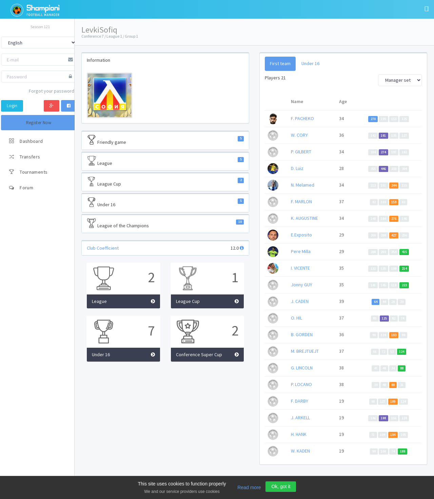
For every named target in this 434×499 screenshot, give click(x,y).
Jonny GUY (301, 285)
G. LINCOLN (302, 368)
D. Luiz (297, 168)
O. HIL (296, 318)
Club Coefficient (103, 248)
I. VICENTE (300, 268)
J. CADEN (300, 301)
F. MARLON (301, 201)
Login (12, 106)
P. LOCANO (301, 384)
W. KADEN (300, 451)
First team (280, 63)
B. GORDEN (302, 334)
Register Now (39, 123)
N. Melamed (302, 185)
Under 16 (165, 202)
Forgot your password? (52, 91)
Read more (249, 487)
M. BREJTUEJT (305, 351)
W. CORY (299, 135)
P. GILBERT (301, 152)
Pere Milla (301, 251)
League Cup (165, 182)
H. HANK (299, 434)
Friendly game (165, 140)
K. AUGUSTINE (304, 218)
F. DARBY (299, 401)
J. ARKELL (300, 418)
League (165, 161)
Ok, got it (280, 486)
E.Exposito (301, 235)
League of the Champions (165, 223)
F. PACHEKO (302, 118)
